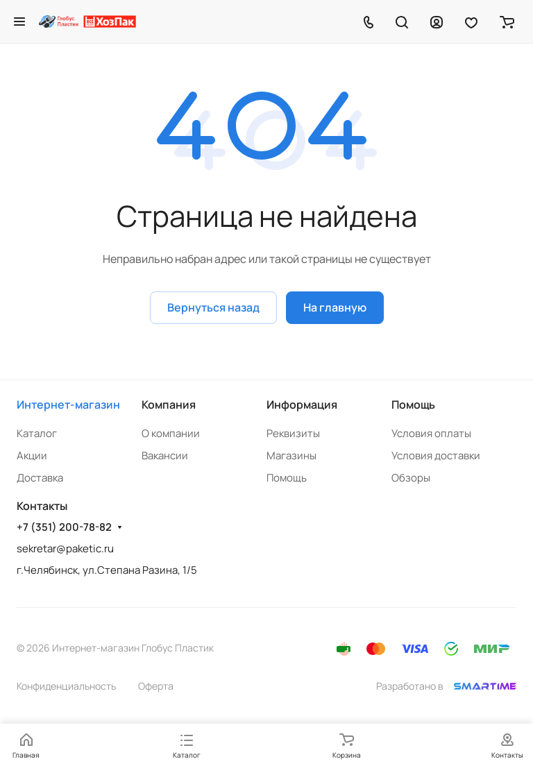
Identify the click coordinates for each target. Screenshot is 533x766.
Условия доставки (435, 455)
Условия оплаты (431, 433)
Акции (32, 455)
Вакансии (165, 455)
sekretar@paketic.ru (65, 548)
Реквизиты (293, 433)
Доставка (40, 477)
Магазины (291, 455)
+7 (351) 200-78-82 (64, 527)
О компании (171, 433)
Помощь (286, 477)
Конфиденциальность (66, 685)
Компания (169, 404)
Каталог (37, 433)
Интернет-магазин (68, 404)
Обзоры (410, 477)
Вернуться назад (213, 307)
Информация (301, 404)
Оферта (156, 685)
